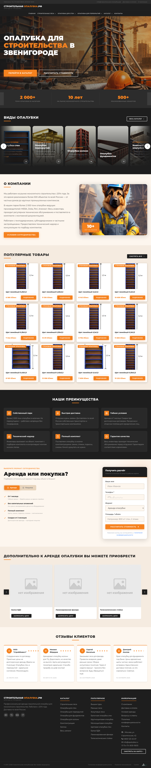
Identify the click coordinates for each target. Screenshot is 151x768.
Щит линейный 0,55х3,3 (125, 373)
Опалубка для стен (68, 708)
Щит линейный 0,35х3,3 (52, 332)
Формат (108, 503)
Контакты (125, 726)
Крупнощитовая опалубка (102, 719)
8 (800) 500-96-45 (89, 7)
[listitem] (15, 146)
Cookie (136, 765)
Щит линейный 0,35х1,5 (16, 332)
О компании (142, 2)
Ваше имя (109, 481)
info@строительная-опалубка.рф (109, 2)
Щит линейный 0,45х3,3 (52, 373)
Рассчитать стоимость (134, 7)
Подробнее (28, 297)
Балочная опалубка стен (101, 716)
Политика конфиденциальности (100, 765)
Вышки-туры (96, 704)
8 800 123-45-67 (128, 739)
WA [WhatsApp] (17, 715)
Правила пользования (123, 765)
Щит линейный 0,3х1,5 (88, 332)
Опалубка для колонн (69, 719)
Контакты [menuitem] (118, 13)
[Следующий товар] (144, 592)
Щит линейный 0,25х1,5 (16, 292)
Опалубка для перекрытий (71, 712)
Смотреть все (137, 256)
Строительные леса (68, 704)
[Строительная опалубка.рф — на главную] (23, 7)
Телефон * (109, 492)
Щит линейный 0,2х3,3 (125, 292)
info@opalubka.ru (129, 742)
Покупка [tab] (27, 488)
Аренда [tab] (12, 488)
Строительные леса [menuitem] (46, 14)
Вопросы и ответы (129, 716)
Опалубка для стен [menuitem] (67, 14)
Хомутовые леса (98, 712)
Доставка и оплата (129, 2)
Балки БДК (95, 731)
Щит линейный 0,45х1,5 (16, 373)
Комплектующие (67, 723)
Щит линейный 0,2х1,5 (88, 292)
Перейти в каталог (20, 73)
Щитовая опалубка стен (101, 727)
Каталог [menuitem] (108, 14)
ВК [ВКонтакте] (6, 715)
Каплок (63, 727)
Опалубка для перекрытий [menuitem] (90, 14)
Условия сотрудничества (21, 235)
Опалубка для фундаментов (72, 716)
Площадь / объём (113, 514)
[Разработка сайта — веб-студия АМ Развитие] (144, 764)
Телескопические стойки (101, 738)
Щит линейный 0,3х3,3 (125, 332)
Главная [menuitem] (32, 13)
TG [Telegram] (11, 715)
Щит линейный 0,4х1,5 (88, 373)
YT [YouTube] (23, 715)
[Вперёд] (147, 146)
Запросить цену (21, 616)
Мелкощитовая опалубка (101, 723)
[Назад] (3, 146)
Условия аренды (128, 712)
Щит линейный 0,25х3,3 (52, 292)
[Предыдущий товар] (6, 592)
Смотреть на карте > (133, 751)
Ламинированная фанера (102, 734)
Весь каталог (137, 119)
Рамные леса (96, 708)
